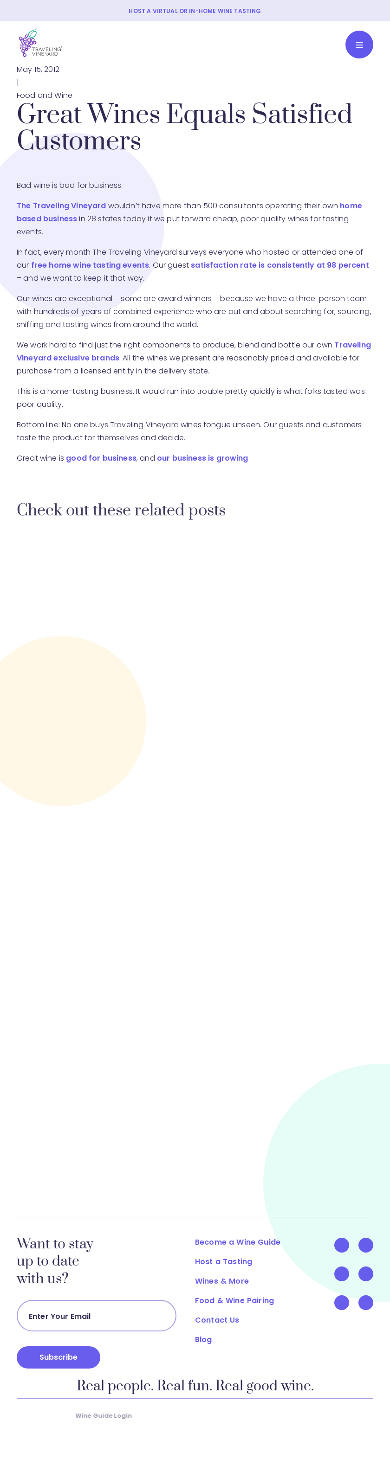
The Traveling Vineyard (61, 205)
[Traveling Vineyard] (41, 42)
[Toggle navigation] (359, 44)
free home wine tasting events (90, 265)
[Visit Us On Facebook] (347, 1245)
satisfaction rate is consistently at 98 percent (280, 265)
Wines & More (227, 1281)
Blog (209, 1339)
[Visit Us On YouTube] (347, 1273)
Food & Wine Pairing (240, 1300)
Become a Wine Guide (243, 1242)
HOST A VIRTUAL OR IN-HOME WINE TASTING (195, 11)
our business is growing (202, 458)
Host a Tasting (229, 1261)
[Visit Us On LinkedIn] (371, 1273)
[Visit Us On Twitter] (371, 1245)
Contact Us (223, 1320)
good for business (101, 458)
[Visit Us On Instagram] (371, 1302)
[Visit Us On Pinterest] (347, 1302)
